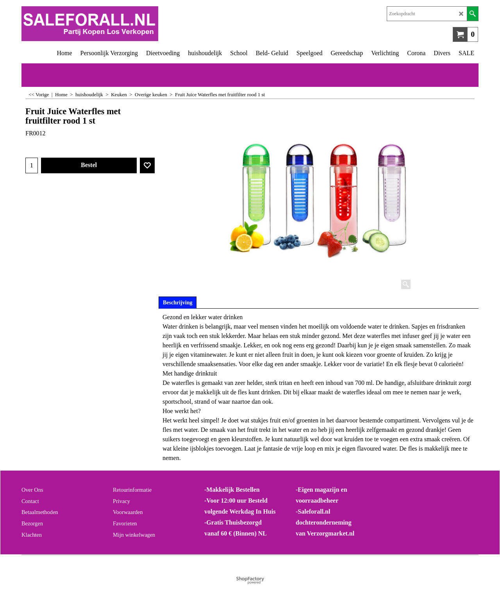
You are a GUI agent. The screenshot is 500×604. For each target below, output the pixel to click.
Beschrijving (177, 303)
